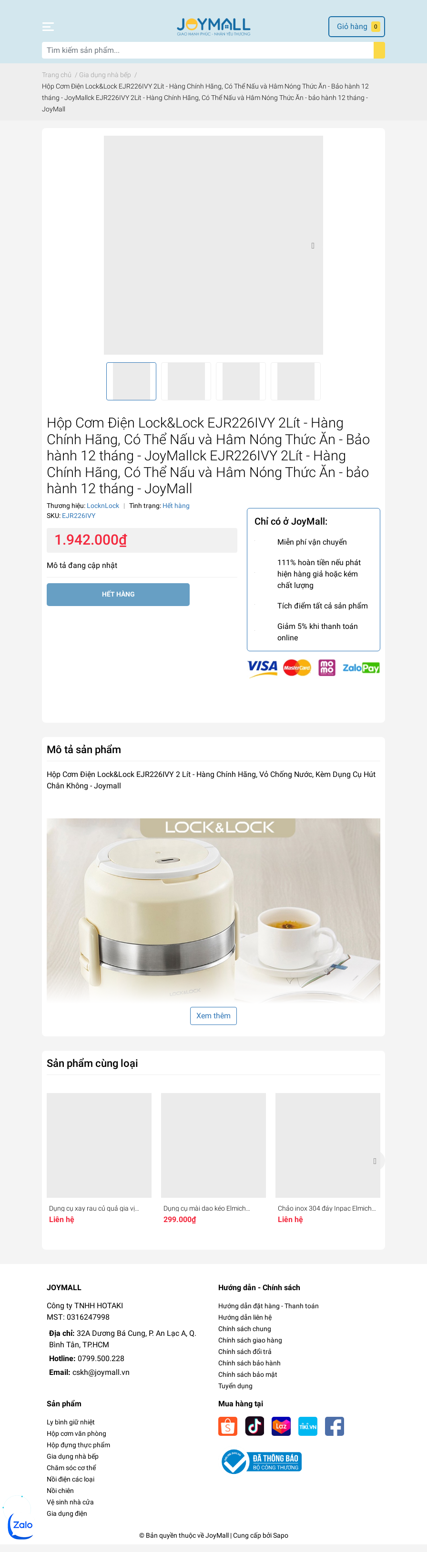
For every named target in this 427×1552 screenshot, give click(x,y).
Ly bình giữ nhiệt (71, 1429)
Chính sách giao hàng (250, 1348)
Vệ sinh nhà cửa (70, 1509)
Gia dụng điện (67, 1521)
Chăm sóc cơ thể (71, 1475)
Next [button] (312, 252)
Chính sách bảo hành (249, 1370)
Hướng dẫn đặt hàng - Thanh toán (268, 1313)
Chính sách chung (244, 1336)
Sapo (280, 1543)
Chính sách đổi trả (245, 1359)
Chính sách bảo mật (247, 1382)
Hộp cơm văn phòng (76, 1441)
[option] (213, 252)
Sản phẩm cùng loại (92, 1071)
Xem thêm (213, 1023)
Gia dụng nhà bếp (73, 1464)
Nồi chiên (60, 1498)
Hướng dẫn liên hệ (245, 1325)
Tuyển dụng (235, 1393)
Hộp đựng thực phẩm (78, 1452)
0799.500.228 (101, 1366)
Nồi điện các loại (70, 1487)
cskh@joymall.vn (101, 1379)
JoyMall (217, 1543)
